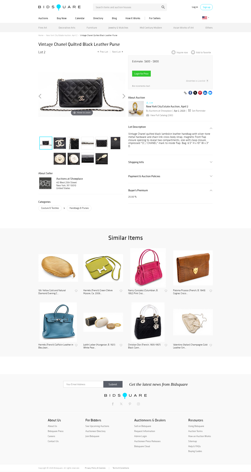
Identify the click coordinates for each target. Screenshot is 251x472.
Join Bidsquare (92, 436)
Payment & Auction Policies (144, 176)
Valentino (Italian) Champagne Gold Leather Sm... (190, 346)
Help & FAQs (194, 446)
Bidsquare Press (55, 431)
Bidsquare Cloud (142, 446)
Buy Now (61, 18)
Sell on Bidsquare (142, 426)
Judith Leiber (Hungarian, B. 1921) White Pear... (99, 346)
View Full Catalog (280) (159, 115)
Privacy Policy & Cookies (95, 468)
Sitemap (192, 441)
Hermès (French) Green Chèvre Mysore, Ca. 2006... (98, 292)
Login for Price (141, 73)
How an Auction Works (199, 436)
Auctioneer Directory (95, 431)
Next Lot (117, 51)
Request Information (144, 431)
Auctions (43, 18)
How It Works (133, 18)
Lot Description (137, 126)
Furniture (92, 27)
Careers (51, 436)
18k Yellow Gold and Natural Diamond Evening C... (52, 292)
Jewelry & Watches (118, 27)
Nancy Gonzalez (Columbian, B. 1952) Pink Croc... (143, 292)
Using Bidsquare (196, 426)
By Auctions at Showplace (159, 110)
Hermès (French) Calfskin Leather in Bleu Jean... (55, 346)
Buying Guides (195, 451)
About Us (52, 426)
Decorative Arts (67, 27)
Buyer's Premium (138, 190)
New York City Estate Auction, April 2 (61, 35)
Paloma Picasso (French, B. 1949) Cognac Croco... (189, 292)
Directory (98, 18)
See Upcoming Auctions (97, 426)
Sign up (206, 7)
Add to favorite (203, 52)
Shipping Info (136, 162)
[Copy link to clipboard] (185, 93)
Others (209, 27)
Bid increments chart (141, 86)
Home (40, 35)
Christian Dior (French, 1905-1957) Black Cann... (144, 346)
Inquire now (182, 52)
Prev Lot (102, 51)
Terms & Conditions (121, 468)
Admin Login (140, 436)
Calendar (80, 18)
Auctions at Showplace (69, 178)
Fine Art (42, 27)
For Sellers (155, 18)
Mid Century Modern (151, 27)
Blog (114, 18)
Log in (195, 7)
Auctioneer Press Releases (147, 441)
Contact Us (53, 441)
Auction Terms (195, 431)
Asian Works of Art (183, 27)
